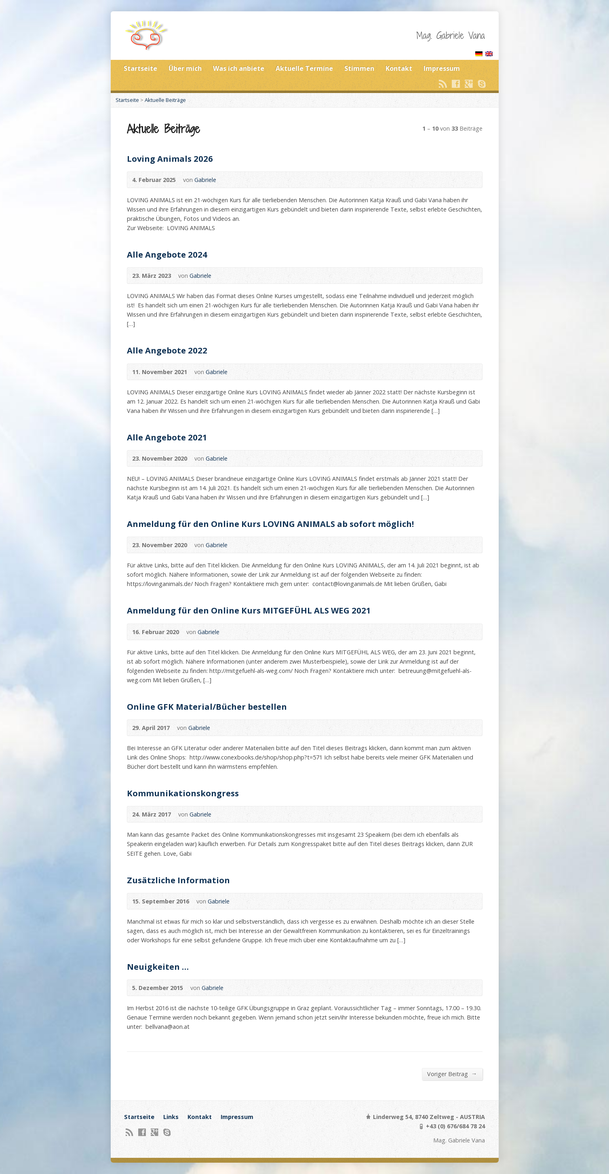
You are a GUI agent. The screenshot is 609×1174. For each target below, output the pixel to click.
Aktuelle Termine (304, 68)
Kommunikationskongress (183, 793)
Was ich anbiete (238, 68)
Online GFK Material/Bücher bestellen (207, 706)
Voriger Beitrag (452, 1074)
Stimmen (359, 68)
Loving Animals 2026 (170, 158)
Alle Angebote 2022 (167, 350)
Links (171, 1117)
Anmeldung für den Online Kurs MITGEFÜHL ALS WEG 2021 (249, 610)
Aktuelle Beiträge (165, 100)
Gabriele (205, 180)
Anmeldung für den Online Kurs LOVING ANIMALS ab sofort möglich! (270, 523)
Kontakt (399, 68)
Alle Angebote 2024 (167, 254)
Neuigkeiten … (158, 966)
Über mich (185, 68)
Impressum (442, 68)
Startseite (140, 68)
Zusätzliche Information (178, 880)
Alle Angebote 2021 (167, 437)
